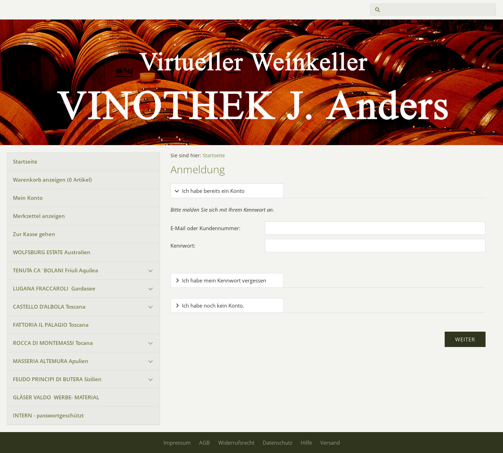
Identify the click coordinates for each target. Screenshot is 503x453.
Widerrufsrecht (236, 442)
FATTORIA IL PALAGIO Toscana (51, 324)
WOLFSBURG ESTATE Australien (51, 252)
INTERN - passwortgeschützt (48, 415)
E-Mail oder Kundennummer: (205, 228)
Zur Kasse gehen (34, 234)
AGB (204, 442)
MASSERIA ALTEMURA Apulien (50, 360)
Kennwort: (182, 245)
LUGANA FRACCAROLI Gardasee (54, 288)
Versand (330, 442)
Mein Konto (28, 197)
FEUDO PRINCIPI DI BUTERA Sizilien (57, 379)
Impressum (177, 442)
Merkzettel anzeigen (39, 215)
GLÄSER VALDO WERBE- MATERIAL (56, 397)
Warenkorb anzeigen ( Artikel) (52, 179)
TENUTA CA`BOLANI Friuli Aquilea (55, 270)
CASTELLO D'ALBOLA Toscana (49, 306)
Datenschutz (277, 442)
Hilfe (306, 442)
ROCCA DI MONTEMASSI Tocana (53, 342)
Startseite (25, 161)
